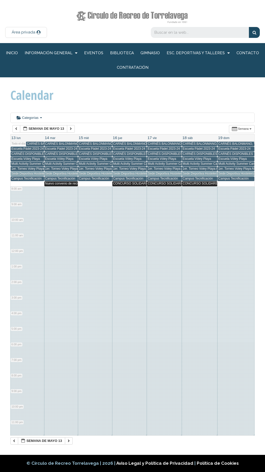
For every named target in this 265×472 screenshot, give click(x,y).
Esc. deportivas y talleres (198, 53)
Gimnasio (150, 53)
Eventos (93, 53)
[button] (26, 32)
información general (51, 53)
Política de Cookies (218, 463)
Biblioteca (122, 53)
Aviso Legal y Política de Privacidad (155, 463)
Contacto (247, 53)
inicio (12, 53)
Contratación (132, 67)
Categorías (29, 118)
